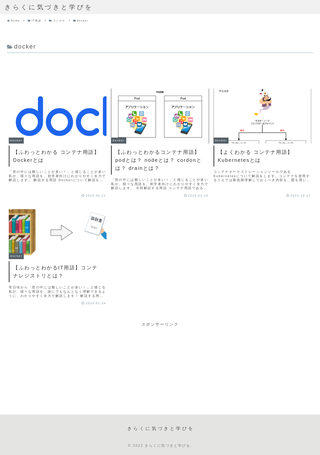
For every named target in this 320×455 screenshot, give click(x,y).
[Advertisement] (160, 68)
